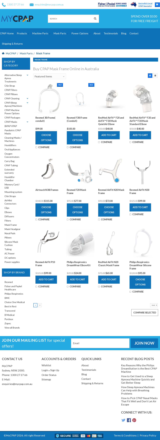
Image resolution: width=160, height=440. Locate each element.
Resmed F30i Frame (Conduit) (77, 119)
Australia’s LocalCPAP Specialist (145, 4)
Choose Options (46, 138)
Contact (134, 33)
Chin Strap (9, 85)
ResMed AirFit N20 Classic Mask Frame (108, 264)
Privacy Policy (148, 435)
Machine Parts (41, 33)
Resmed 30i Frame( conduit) (45, 119)
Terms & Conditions (125, 435)
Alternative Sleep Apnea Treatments (13, 78)
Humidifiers (10, 145)
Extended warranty (9, 171)
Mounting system (13, 192)
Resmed (8, 282)
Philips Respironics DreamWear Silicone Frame (140, 265)
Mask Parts (61, 33)
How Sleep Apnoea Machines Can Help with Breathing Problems (137, 390)
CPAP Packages (12, 117)
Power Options (80, 33)
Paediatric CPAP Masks (12, 132)
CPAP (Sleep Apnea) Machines (13, 104)
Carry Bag (9, 161)
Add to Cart (108, 135)
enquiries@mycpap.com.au (47, 4)
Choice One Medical (14, 302)
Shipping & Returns (12, 43)
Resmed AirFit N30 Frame (139, 191)
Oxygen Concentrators (11, 155)
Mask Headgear (12, 229)
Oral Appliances (12, 149)
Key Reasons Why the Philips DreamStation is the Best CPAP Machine (139, 368)
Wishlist (46, 365)
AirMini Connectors (10, 202)
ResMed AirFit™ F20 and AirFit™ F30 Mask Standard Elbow (143, 121)
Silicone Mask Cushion (11, 243)
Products (23, 33)
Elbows (8, 212)
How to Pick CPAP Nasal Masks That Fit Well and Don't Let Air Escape (139, 401)
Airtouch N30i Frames (46, 189)
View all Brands (12, 327)
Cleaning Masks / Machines (13, 139)
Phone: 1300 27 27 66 (14, 374)
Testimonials (111, 33)
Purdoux (8, 319)
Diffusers (9, 216)
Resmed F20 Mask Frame (76, 191)
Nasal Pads (9, 233)
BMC (7, 298)
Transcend (9, 310)
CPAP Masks (10, 121)
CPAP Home (7, 33)
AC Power (9, 253)
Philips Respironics (13, 293)
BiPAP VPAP (10, 126)
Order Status (49, 374)
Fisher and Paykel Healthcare (13, 288)
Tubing (8, 249)
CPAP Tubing (11, 165)
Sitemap (46, 379)
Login (45, 370)
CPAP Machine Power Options (12, 112)
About (97, 33)
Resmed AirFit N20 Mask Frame (111, 191)
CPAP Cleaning (11, 98)
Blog (123, 33)
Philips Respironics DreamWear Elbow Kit (78, 264)
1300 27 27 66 (13, 4)
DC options (10, 257)
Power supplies (12, 262)
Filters (7, 220)
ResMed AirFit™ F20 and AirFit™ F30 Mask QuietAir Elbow (111, 121)
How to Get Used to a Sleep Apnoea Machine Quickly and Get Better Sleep (138, 379)
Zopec (7, 323)
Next (155, 305)
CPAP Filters (10, 90)
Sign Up (54, 370)
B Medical (9, 314)
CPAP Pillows (11, 94)
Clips (6, 207)
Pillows (8, 237)
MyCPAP (9, 53)
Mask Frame (43, 53)
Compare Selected (144, 312)
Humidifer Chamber (9, 179)
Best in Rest (10, 306)
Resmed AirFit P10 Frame (45, 264)
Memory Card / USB (12, 186)
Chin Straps (10, 196)
